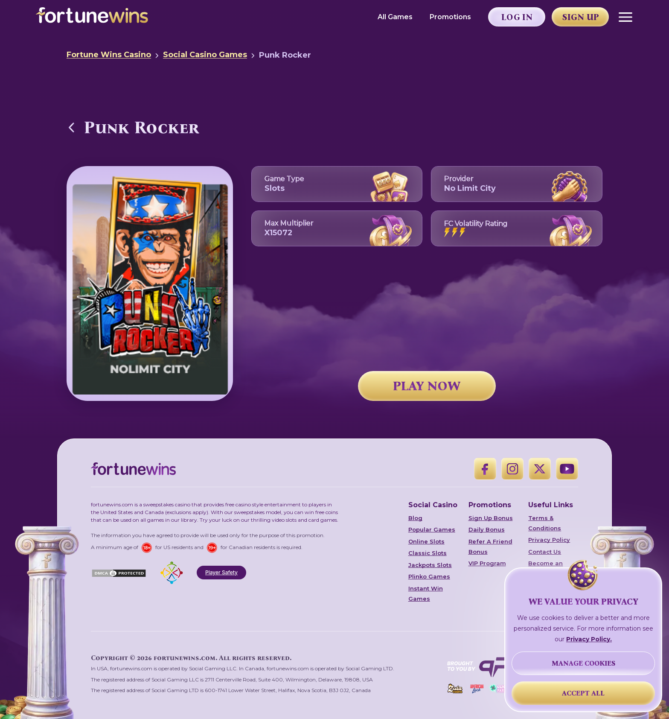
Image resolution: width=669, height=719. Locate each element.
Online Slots (426, 541)
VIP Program (487, 563)
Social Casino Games (205, 54)
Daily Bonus (486, 529)
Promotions (450, 17)
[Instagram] (512, 469)
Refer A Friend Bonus (490, 546)
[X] (540, 469)
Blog (415, 517)
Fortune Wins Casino (109, 54)
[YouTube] (567, 469)
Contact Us (544, 551)
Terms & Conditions (544, 523)
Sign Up (580, 17)
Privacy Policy (549, 539)
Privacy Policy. (589, 639)
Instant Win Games (425, 593)
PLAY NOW (426, 386)
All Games (395, 17)
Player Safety (221, 572)
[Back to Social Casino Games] (72, 127)
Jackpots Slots (430, 564)
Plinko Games (429, 576)
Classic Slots (427, 552)
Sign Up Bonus (490, 517)
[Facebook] (485, 469)
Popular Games (431, 529)
